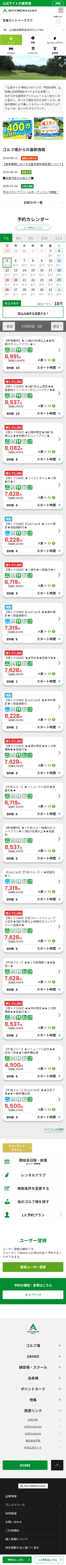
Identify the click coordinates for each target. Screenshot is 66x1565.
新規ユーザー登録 (41, 1267)
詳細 (58, 3)
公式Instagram (42, 1426)
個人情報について (16, 1539)
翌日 (57, 326)
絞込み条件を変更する (32, 313)
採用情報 (11, 1513)
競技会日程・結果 (31, 1161)
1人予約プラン (33, 1215)
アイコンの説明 (53, 1129)
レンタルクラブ (25, 1175)
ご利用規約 (12, 1530)
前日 (8, 326)
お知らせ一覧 (43, 202)
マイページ (43, 1295)
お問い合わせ (13, 1522)
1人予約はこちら (49, 1560)
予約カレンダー (18, 1560)
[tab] (6, 238)
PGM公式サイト (42, 1447)
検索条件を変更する (27, 1188)
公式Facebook (43, 1433)
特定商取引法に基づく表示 (22, 1547)
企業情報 (11, 1496)
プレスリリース (15, 1505)
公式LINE (44, 1419)
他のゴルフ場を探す (27, 1201)
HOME (25, 1465)
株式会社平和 (43, 1440)
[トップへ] (57, 1465)
